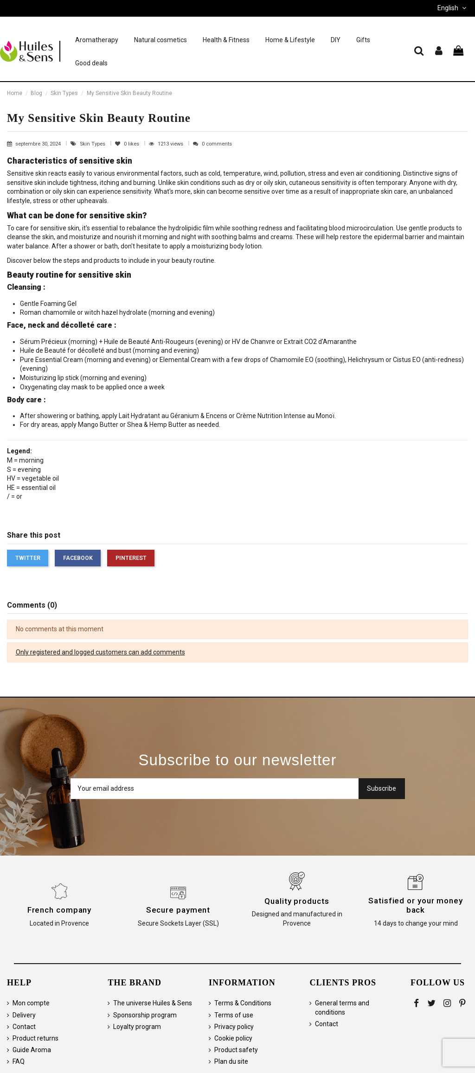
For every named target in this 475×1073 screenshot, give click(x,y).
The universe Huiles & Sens (152, 1003)
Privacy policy (234, 1026)
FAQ (19, 1061)
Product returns (35, 1038)
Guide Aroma (32, 1050)
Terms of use (233, 1015)
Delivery (24, 1015)
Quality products (296, 901)
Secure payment (178, 909)
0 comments (217, 144)
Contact (24, 1026)
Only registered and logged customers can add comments (100, 652)
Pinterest (131, 558)
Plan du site (231, 1061)
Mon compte (31, 1003)
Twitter (27, 558)
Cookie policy (233, 1038)
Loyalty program (137, 1026)
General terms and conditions (342, 1007)
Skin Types (93, 144)
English (452, 8)
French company (59, 909)
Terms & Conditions (242, 1003)
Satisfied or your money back (415, 905)
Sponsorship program (145, 1015)
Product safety (236, 1050)
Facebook (78, 558)
